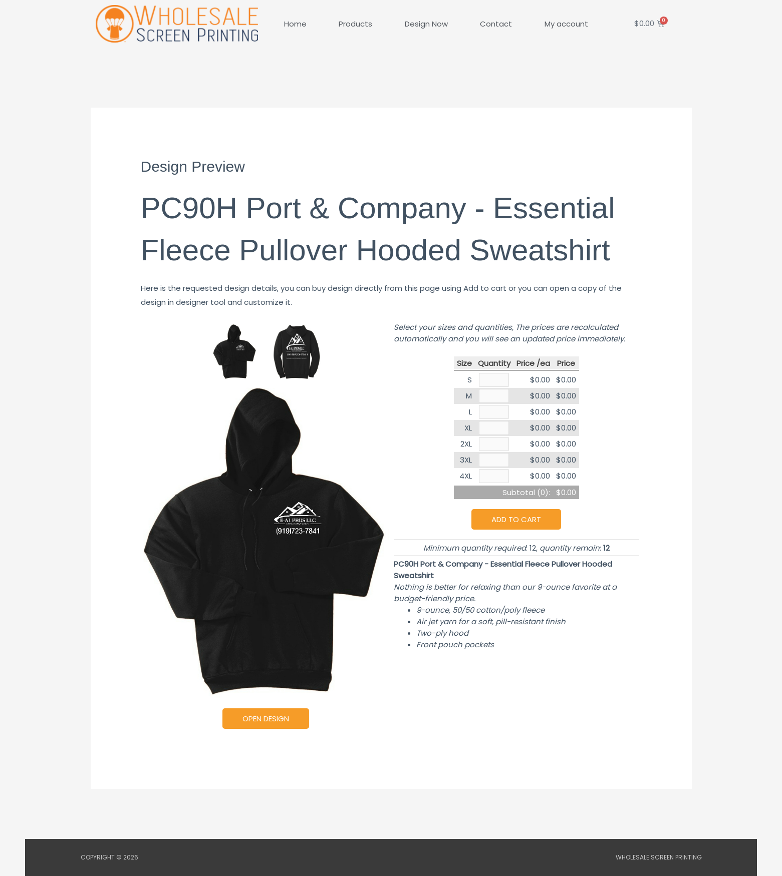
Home (295, 24)
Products (355, 24)
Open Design (265, 718)
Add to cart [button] (516, 523)
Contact (496, 24)
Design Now (426, 24)
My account (566, 24)
